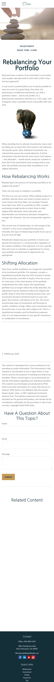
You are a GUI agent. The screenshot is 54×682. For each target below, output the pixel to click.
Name (4, 423)
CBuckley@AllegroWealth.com (27, 653)
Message (6, 454)
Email (4, 439)
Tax (27, 680)
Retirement (27, 669)
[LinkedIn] (24, 657)
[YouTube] (29, 657)
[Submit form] (8, 477)
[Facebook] (20, 657)
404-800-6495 (30, 641)
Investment (27, 672)
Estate (27, 675)
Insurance (27, 677)
